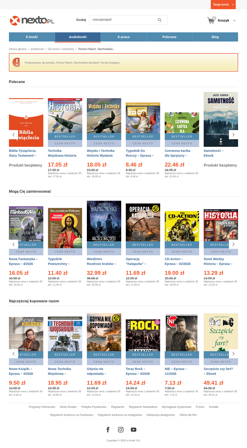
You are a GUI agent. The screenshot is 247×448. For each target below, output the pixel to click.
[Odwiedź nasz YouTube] (133, 429)
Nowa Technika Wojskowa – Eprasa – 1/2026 (60, 373)
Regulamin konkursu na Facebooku (71, 415)
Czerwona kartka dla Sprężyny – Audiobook (177, 155)
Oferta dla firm (188, 415)
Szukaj (81, 20)
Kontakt (213, 407)
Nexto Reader (68, 407)
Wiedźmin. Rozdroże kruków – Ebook (101, 263)
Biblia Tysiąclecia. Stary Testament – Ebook (22, 155)
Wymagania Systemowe (176, 407)
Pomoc (200, 407)
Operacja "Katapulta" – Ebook (136, 263)
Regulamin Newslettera (143, 407)
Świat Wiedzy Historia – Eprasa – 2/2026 (218, 263)
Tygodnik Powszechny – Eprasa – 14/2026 (61, 263)
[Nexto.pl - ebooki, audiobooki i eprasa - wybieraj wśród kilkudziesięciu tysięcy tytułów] (32, 20)
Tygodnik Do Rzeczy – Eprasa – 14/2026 (140, 155)
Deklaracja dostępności (160, 415)
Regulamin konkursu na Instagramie (120, 415)
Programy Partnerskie (42, 407)
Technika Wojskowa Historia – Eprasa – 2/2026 (62, 155)
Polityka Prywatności (94, 407)
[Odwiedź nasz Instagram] (120, 429)
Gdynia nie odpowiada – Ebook (96, 373)
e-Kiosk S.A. (134, 440)
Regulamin (117, 407)
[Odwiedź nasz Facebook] (108, 429)
